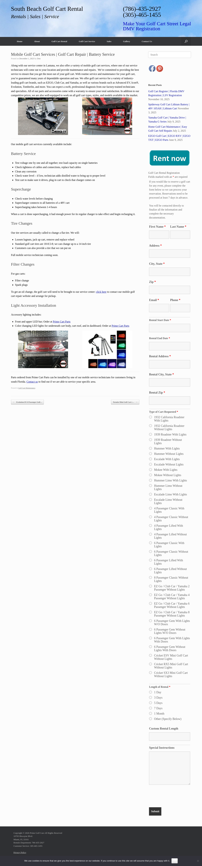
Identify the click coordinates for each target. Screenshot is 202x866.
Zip (152, 282)
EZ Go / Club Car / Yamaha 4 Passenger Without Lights (172, 596)
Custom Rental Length (163, 728)
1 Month (159, 713)
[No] (198, 861)
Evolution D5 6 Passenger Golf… (27, 402)
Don (38, 58)
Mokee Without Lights (167, 475)
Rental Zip (157, 392)
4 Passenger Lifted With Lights (168, 527)
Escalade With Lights (167, 459)
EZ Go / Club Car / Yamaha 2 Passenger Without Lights (172, 588)
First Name (157, 226)
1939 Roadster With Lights (170, 434)
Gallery (126, 41)
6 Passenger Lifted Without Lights (170, 570)
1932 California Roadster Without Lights (169, 427)
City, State (157, 263)
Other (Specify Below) (167, 719)
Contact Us (147, 41)
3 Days (158, 697)
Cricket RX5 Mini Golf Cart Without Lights (171, 665)
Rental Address (160, 356)
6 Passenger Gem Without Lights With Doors (169, 648)
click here (101, 291)
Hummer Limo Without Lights (168, 487)
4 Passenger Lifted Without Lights (170, 536)
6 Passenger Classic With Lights (169, 544)
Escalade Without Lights (169, 464)
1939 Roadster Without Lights (168, 441)
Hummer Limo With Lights (170, 480)
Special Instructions (161, 747)
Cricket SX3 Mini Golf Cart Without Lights (171, 674)
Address (155, 245)
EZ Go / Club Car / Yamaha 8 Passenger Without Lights (172, 614)
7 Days (158, 708)
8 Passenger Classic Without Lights (171, 579)
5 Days (158, 703)
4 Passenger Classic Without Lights (171, 518)
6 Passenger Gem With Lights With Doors (172, 640)
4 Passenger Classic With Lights (169, 510)
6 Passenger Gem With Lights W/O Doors (172, 622)
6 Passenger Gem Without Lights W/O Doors (169, 631)
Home (19, 41)
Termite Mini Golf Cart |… (125, 402)
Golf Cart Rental (59, 41)
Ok (174, 861)
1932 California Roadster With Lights (169, 419)
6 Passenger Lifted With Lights (168, 562)
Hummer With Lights (167, 448)
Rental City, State (161, 374)
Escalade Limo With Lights (170, 494)
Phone (175, 300)
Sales (109, 41)
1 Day (157, 692)
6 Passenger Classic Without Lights (171, 553)
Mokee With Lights (165, 469)
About (37, 41)
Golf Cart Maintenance (26, 388)
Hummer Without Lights (169, 453)
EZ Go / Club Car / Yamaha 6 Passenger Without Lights (172, 605)
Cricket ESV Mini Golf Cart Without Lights (171, 657)
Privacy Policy (20, 852)
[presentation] (174, 796)
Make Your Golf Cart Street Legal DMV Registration (157, 26)
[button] (186, 41)
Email (154, 300)
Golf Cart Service (87, 41)
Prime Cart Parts (61, 321)
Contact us (32, 381)
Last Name (178, 226)
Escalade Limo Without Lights (168, 501)
